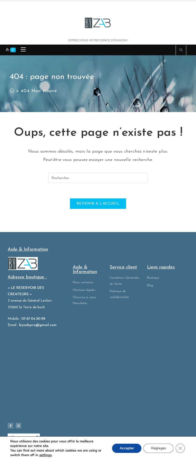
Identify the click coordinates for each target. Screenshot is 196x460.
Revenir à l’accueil (98, 204)
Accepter (126, 448)
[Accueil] (12, 91)
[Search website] (181, 50)
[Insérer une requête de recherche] (98, 178)
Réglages (158, 448)
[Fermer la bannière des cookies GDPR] (180, 448)
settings (45, 455)
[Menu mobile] (21, 50)
